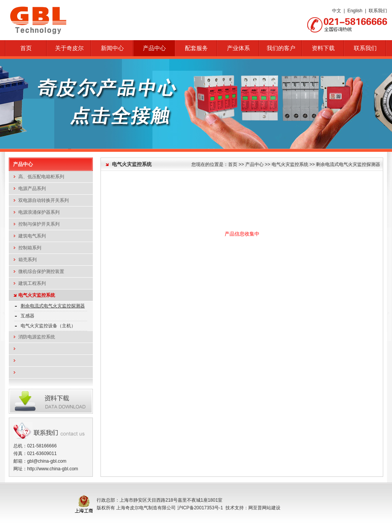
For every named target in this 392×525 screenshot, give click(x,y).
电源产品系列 (32, 188)
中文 (336, 10)
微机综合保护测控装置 (41, 271)
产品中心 (254, 164)
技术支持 (234, 507)
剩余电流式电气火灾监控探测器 (53, 306)
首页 (26, 48)
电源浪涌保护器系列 (39, 212)
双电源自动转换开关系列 (43, 200)
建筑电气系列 (32, 236)
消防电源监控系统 (36, 337)
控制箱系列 (29, 247)
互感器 (27, 316)
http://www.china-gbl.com (52, 468)
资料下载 (323, 48)
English (354, 10)
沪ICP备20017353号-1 (200, 507)
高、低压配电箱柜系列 (41, 176)
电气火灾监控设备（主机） (48, 325)
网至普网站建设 (264, 507)
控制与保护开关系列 (39, 224)
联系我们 (378, 10)
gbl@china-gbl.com (46, 461)
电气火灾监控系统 (36, 295)
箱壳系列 (27, 259)
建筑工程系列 (32, 283)
